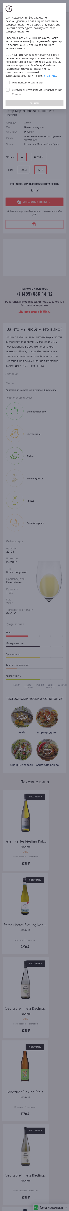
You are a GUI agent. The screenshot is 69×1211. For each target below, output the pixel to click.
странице (50, 75)
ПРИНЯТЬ (34, 103)
